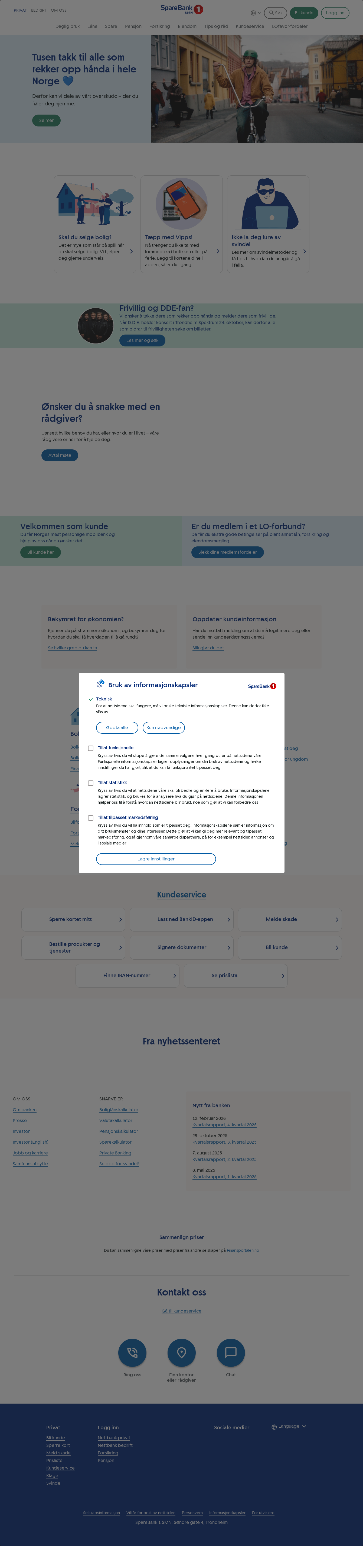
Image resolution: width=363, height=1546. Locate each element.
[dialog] (181, 773)
